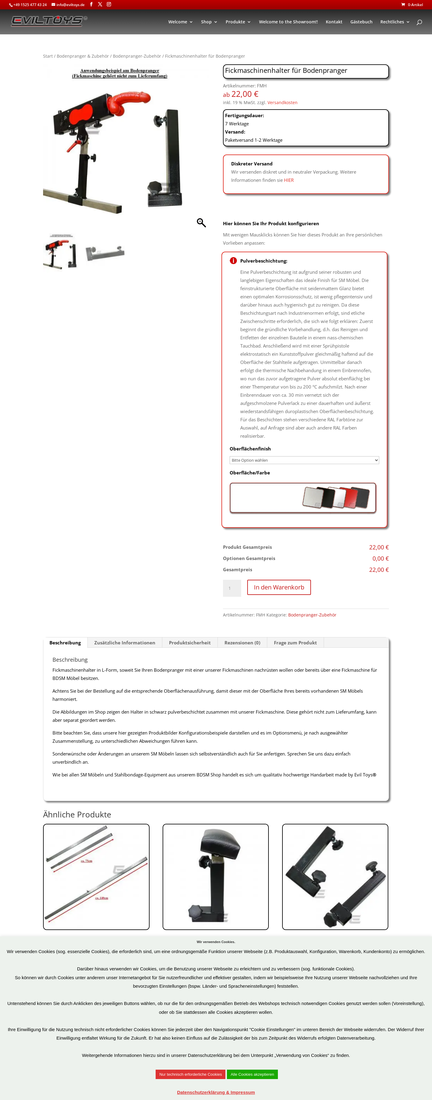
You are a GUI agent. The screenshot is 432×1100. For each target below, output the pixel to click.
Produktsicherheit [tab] (190, 643)
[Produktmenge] (232, 588)
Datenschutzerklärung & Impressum (216, 1092)
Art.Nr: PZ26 (96, 898)
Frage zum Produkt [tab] (295, 643)
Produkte (235, 22)
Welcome (177, 22)
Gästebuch (361, 22)
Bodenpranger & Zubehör (83, 56)
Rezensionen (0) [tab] (242, 643)
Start (48, 56)
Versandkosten (283, 102)
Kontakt (334, 22)
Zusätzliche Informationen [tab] (124, 643)
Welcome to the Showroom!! (288, 22)
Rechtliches (392, 22)
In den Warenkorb (279, 587)
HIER (289, 180)
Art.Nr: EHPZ (335, 906)
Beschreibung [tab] (65, 643)
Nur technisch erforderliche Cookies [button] (190, 1074)
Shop (206, 22)
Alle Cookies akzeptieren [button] (252, 1074)
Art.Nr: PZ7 (216, 902)
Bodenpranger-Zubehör (137, 56)
